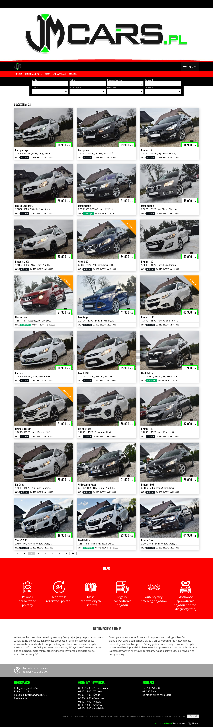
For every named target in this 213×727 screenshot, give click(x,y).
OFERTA (18, 74)
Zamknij (193, 716)
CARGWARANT (59, 74)
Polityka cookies (23, 691)
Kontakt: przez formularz (156, 695)
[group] (106, 31)
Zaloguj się (190, 66)
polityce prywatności (177, 716)
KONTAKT (73, 74)
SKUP (47, 74)
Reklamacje (20, 698)
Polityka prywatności (26, 688)
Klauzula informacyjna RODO (30, 695)
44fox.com (192, 723)
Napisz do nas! (168, 723)
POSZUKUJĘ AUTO (33, 74)
